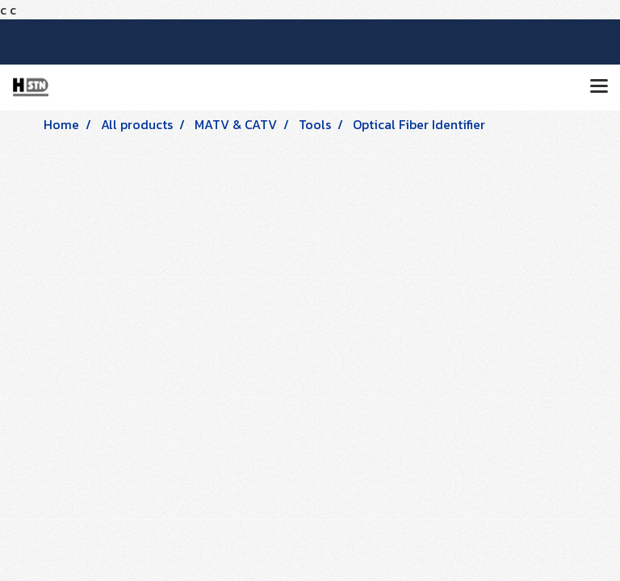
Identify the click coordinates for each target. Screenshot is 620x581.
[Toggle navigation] (599, 87)
